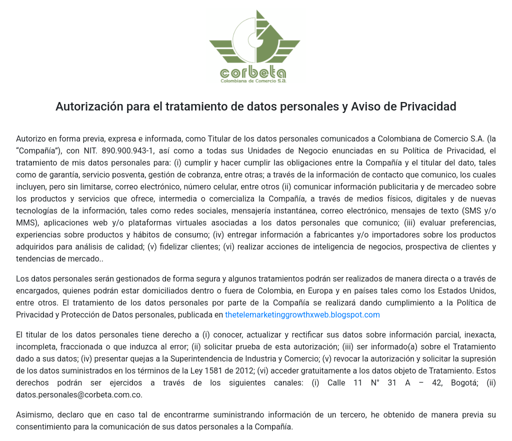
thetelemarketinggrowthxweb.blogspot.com (302, 315)
